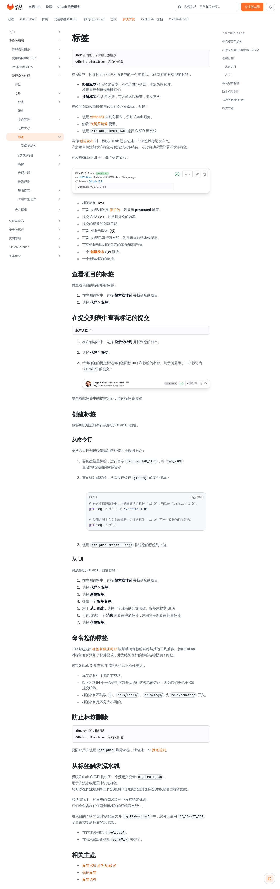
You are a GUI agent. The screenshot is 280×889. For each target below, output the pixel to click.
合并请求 (21, 209)
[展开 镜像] (59, 164)
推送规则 (24, 181)
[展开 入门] (59, 31)
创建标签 (228, 58)
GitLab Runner (19, 247)
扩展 (45, 19)
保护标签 (89, 870)
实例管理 (15, 238)
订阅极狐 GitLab (93, 19)
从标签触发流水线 (233, 99)
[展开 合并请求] (59, 209)
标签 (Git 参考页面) (99, 863)
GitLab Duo (28, 19)
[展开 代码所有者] (59, 155)
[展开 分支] (59, 101)
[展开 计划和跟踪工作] (59, 66)
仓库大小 (24, 128)
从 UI (228, 75)
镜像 (21, 164)
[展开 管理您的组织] (59, 49)
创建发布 (87, 141)
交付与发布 (16, 221)
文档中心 (34, 7)
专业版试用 (252, 7)
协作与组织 (16, 40)
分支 (21, 102)
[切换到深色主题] (270, 7)
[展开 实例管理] (59, 238)
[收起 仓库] (59, 93)
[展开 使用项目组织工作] (59, 58)
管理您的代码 (21, 75)
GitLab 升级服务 (68, 7)
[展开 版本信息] (59, 255)
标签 (21, 137)
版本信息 (15, 256)
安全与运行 (16, 229)
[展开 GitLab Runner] (59, 247)
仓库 (18, 93)
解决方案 (129, 19)
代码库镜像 (99, 124)
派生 (21, 110)
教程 (11, 19)
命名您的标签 (230, 83)
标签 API (89, 877)
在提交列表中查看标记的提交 (240, 50)
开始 (18, 84)
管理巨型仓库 (27, 199)
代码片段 (24, 173)
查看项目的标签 (232, 41)
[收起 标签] (59, 136)
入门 (12, 32)
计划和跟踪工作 (22, 67)
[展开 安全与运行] (59, 229)
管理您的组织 (21, 49)
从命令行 (230, 66)
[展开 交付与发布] (59, 220)
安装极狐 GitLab (65, 19)
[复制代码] (197, 496)
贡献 (113, 19)
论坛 (49, 7)
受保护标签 (28, 145)
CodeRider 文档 (152, 19)
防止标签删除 (230, 91)
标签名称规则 (104, 648)
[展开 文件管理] (59, 119)
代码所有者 (25, 155)
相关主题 (228, 108)
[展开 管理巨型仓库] (59, 199)
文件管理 (24, 119)
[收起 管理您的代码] (59, 75)
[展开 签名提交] (59, 190)
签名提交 (24, 190)
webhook (97, 117)
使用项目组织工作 (24, 58)
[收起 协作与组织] (59, 40)
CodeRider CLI (179, 19)
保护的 (115, 210)
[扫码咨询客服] (269, 878)
